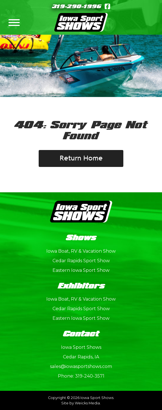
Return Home (81, 158)
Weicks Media (87, 403)
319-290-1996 (76, 6)
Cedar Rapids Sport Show (81, 260)
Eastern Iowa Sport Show (81, 270)
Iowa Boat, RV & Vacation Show (81, 251)
